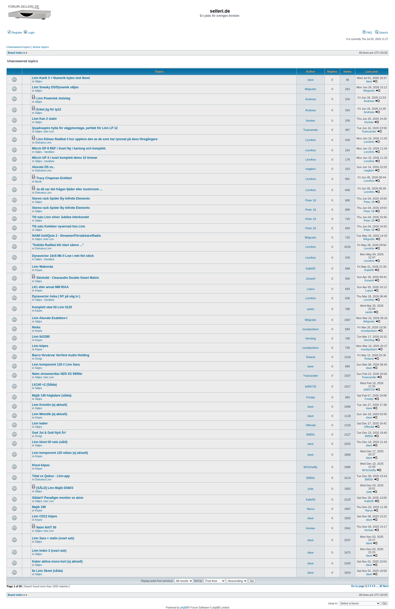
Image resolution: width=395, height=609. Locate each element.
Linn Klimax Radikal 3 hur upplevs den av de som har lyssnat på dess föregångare (96, 139)
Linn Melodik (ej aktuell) (49, 414)
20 (380, 586)
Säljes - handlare (44, 152)
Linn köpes (40, 346)
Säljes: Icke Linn (44, 131)
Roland (310, 357)
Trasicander (310, 129)
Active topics (41, 47)
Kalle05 (310, 268)
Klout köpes (41, 465)
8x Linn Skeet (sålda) (47, 571)
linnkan (310, 120)
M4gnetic (311, 89)
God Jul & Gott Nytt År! (49, 432)
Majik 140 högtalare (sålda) (52, 395)
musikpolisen (310, 329)
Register (15, 32)
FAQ (367, 32)
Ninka (36, 327)
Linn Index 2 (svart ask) (49, 550)
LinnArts (310, 139)
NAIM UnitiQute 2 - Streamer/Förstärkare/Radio (66, 236)
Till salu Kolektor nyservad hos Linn (58, 226)
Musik (38, 181)
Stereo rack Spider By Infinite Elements (61, 198)
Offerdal (311, 425)
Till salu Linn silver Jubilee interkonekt (60, 217)
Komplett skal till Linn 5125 (52, 307)
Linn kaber (40, 423)
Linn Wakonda (42, 266)
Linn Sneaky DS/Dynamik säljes (55, 87)
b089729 (310, 386)
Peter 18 (310, 200)
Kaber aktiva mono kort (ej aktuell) (57, 561)
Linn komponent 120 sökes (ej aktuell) (60, 453)
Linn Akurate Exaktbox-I (49, 318)
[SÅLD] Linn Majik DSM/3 (54, 488)
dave (310, 79)
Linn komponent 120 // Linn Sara (56, 364)
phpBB (184, 607)
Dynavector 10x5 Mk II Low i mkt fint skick (63, 256)
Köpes (38, 270)
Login (29, 32)
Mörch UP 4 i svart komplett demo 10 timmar (64, 158)
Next (386, 586)
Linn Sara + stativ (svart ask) (53, 538)
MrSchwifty (311, 467)
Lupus (310, 288)
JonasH (310, 278)
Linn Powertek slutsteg (53, 98)
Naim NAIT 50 (46, 527)
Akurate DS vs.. (43, 167)
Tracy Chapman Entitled (54, 178)
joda (310, 488)
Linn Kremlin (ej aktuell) (49, 405)
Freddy (310, 397)
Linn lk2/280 (41, 336)
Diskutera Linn (43, 142)
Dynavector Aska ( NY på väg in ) (56, 296)
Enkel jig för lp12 (48, 109)
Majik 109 (39, 507)
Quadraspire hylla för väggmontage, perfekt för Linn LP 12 (75, 128)
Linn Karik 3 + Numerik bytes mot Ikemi (61, 78)
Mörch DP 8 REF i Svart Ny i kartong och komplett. (69, 148)
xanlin (310, 309)
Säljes (38, 81)
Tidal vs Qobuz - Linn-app (51, 476)
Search (381, 32)
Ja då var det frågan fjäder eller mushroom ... (69, 189)
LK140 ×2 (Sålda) (44, 384)
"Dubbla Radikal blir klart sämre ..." (58, 245)
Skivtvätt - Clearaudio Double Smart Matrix (67, 278)
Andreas (310, 99)
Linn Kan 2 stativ (44, 119)
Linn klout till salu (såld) (49, 442)
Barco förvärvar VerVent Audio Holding (60, 355)
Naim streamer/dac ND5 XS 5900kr (57, 374)
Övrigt (38, 358)
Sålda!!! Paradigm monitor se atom (57, 498)
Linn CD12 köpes (44, 516)
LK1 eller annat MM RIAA (50, 287)
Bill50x (310, 434)
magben (310, 168)
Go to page (358, 586)
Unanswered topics (18, 47)
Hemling (310, 338)
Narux (310, 508)
